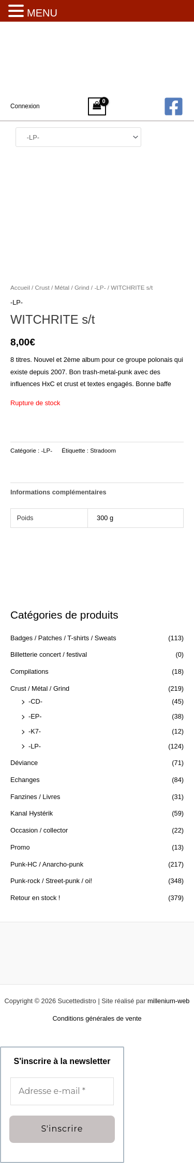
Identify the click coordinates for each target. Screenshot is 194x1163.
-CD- (35, 701)
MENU (42, 13)
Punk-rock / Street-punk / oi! (51, 881)
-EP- (35, 716)
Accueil (20, 287)
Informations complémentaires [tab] (58, 492)
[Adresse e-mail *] (62, 1092)
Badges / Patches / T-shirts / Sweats (63, 638)
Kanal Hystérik (31, 813)
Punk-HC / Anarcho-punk (46, 864)
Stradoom (103, 450)
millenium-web (168, 1001)
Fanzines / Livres (35, 797)
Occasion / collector (39, 830)
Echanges (25, 780)
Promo (20, 847)
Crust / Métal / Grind (39, 688)
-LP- (34, 746)
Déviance (24, 763)
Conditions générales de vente (96, 1018)
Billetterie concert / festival (48, 654)
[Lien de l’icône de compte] (25, 106)
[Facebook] (173, 106)
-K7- (34, 731)
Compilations (29, 671)
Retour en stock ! (35, 898)
